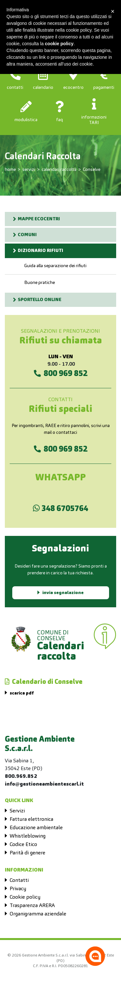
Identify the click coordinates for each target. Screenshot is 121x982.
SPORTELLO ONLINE (39, 300)
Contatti (19, 880)
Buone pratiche (39, 282)
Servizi (17, 811)
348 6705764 (60, 508)
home (10, 169)
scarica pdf (22, 693)
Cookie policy (25, 897)
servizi (28, 169)
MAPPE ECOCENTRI (39, 219)
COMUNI (27, 235)
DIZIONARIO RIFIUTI (40, 250)
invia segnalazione (63, 592)
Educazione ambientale (36, 828)
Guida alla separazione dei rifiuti (55, 266)
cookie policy (59, 43)
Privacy (18, 889)
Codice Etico (23, 844)
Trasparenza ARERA (32, 905)
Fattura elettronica (31, 819)
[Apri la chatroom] (95, 956)
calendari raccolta (59, 169)
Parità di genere (27, 853)
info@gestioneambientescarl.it (44, 784)
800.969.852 (21, 776)
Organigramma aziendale (38, 914)
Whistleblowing (27, 836)
